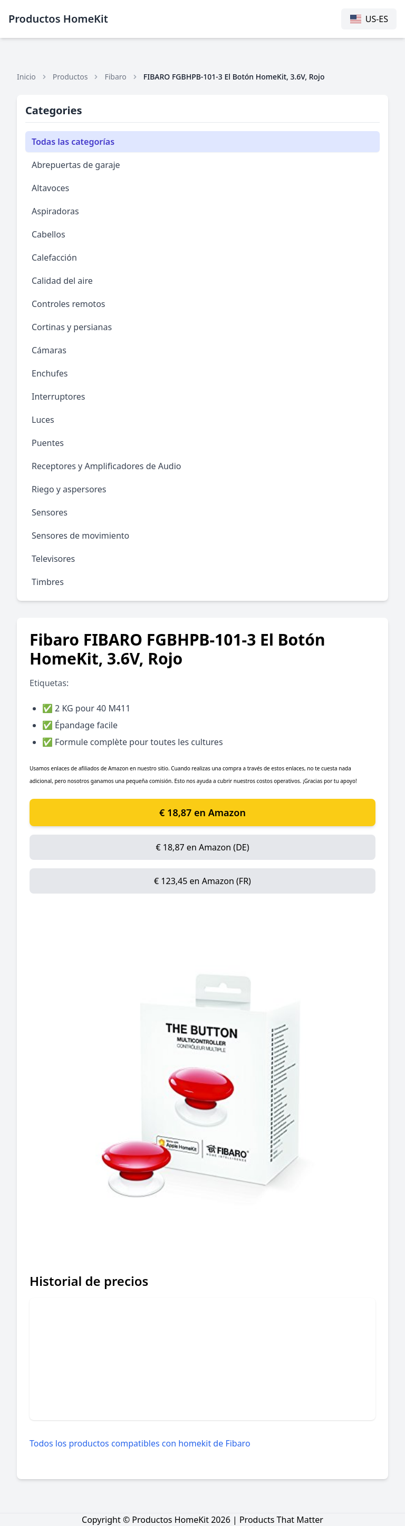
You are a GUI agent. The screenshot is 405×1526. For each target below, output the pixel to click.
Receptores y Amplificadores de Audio (106, 466)
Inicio (26, 77)
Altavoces (50, 188)
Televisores (53, 558)
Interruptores (58, 396)
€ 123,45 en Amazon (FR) (202, 881)
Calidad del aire (62, 280)
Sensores (50, 512)
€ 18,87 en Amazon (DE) (202, 847)
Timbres (48, 582)
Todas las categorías (73, 141)
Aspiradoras (55, 211)
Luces (43, 419)
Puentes (48, 443)
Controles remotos (68, 304)
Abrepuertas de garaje (76, 165)
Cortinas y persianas (72, 327)
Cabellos (48, 234)
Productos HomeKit (58, 19)
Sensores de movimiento (80, 535)
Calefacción (54, 257)
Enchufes (50, 373)
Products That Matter (281, 1519)
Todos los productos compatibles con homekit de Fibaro (140, 1443)
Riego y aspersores (69, 489)
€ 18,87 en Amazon (202, 812)
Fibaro (115, 77)
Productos (70, 77)
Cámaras (49, 350)
